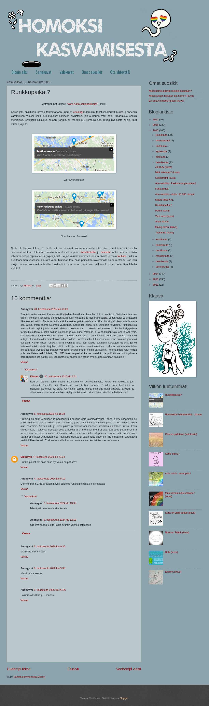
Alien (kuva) (162, 221)
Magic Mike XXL (164, 199)
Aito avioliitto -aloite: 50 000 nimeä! (175, 194)
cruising (77, 111)
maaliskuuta (163, 255)
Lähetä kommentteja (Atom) (29, 676)
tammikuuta (163, 266)
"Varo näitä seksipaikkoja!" (82, 103)
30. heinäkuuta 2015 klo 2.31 (60, 376)
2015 (156, 130)
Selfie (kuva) (172, 453)
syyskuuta (162, 151)
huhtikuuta (162, 250)
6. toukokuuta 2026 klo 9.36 (49, 546)
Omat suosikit (92, 72)
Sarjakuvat (43, 72)
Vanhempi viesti (128, 669)
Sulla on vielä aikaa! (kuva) (180, 512)
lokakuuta (161, 145)
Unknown (26, 456)
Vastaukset (30, 369)
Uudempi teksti (18, 669)
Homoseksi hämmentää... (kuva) (183, 414)
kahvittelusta (88, 252)
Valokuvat (67, 72)
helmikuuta (162, 261)
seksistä (106, 252)
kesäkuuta (162, 239)
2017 (156, 119)
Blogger (123, 698)
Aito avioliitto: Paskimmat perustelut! (175, 183)
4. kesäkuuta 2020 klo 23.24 (49, 456)
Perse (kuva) (162, 210)
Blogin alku (20, 72)
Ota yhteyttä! (120, 72)
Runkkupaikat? (163, 205)
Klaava (34, 376)
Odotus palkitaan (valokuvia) (181, 434)
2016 (156, 124)
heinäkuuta (162, 162)
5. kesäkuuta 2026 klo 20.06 (50, 589)
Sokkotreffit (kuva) (165, 177)
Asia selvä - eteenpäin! (178, 473)
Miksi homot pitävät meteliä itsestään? (170, 90)
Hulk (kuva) (171, 552)
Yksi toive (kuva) (164, 216)
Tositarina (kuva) (164, 232)
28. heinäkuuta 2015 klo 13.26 (51, 309)
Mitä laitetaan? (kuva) (167, 172)
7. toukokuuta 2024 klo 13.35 (60, 503)
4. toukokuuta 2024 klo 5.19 (49, 478)
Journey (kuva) (163, 166)
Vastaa (24, 362)
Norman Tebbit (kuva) (177, 532)
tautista (122, 256)
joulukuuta (162, 134)
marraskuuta (163, 140)
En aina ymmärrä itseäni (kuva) (166, 100)
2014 (156, 273)
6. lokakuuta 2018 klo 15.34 (49, 413)
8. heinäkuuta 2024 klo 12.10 (60, 519)
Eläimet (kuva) (173, 571)
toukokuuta (162, 245)
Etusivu (73, 669)
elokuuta (161, 156)
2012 (156, 284)
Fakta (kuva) (162, 188)
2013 (156, 279)
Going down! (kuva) (166, 227)
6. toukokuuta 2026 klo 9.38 (49, 568)
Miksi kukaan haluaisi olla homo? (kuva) (171, 95)
